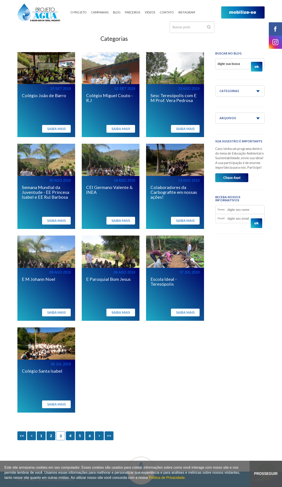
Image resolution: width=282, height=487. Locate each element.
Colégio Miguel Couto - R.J (109, 98)
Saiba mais (56, 129)
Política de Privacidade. (167, 477)
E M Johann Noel (38, 279)
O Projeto (78, 12)
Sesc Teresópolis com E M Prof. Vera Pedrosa (173, 98)
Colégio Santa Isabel (42, 370)
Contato (167, 12)
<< (22, 435)
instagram (275, 42)
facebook (275, 29)
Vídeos (150, 12)
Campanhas (100, 12)
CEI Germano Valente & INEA (109, 189)
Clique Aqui (231, 177)
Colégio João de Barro (44, 95)
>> (109, 435)
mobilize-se (243, 12)
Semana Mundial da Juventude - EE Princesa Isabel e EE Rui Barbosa (45, 192)
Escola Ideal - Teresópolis (163, 281)
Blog (117, 12)
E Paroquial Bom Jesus (108, 279)
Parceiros (132, 12)
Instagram (186, 12)
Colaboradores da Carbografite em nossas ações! (173, 192)
